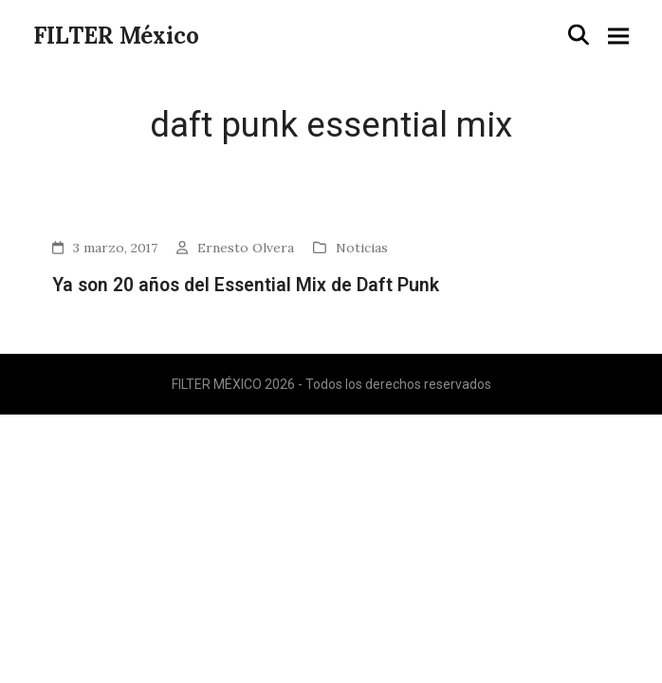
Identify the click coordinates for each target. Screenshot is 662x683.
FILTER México (116, 35)
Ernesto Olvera (245, 247)
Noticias (362, 247)
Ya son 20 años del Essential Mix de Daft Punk (245, 285)
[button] (578, 35)
